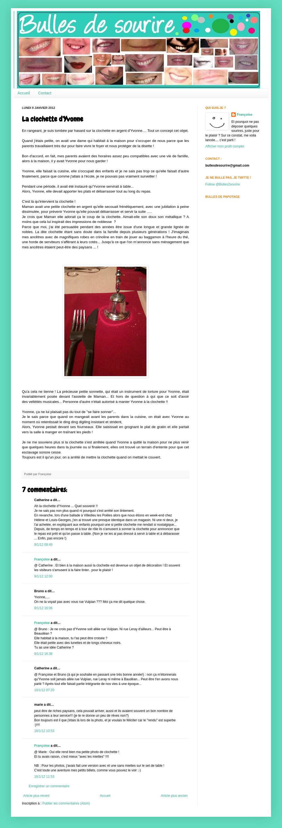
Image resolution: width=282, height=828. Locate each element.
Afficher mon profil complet (224, 146)
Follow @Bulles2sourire (222, 184)
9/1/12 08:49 (43, 545)
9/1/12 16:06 (43, 608)
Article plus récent (36, 796)
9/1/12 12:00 (43, 576)
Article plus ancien (174, 796)
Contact (44, 93)
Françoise (42, 559)
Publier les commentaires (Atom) (66, 803)
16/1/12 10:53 (44, 731)
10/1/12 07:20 (44, 690)
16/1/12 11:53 (44, 776)
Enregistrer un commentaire (49, 786)
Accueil (24, 93)
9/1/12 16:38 (43, 654)
